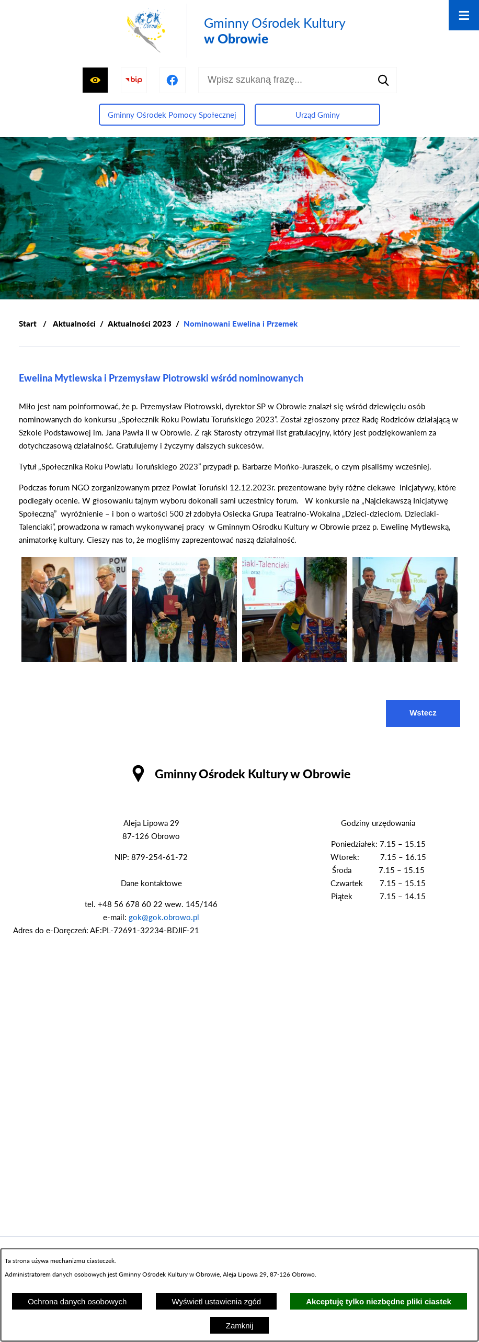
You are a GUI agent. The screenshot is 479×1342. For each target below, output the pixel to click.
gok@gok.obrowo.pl (164, 917)
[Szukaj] (383, 80)
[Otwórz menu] (464, 15)
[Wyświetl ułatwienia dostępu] (95, 80)
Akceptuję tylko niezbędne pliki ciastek (378, 1301)
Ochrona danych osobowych (77, 1301)
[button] (74, 659)
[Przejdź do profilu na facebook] (172, 80)
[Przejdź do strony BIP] (134, 80)
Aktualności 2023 (140, 323)
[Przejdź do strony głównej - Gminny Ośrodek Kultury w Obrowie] (234, 31)
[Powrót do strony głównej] (28, 323)
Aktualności (74, 323)
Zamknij (240, 1325)
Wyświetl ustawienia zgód (216, 1301)
